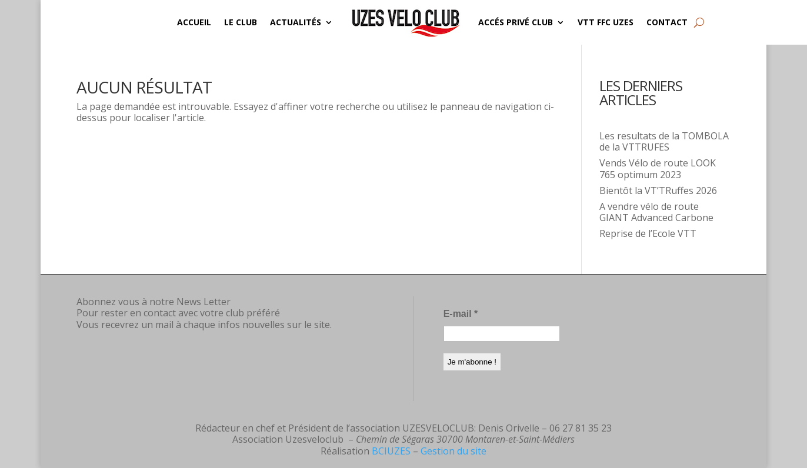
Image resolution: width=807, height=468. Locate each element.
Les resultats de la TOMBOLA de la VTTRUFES (664, 141)
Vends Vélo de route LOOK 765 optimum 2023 (657, 168)
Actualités (295, 22)
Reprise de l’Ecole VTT (647, 233)
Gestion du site (453, 450)
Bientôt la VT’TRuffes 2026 (658, 190)
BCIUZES (391, 450)
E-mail (460, 314)
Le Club (240, 22)
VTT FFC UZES (605, 22)
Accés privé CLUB (515, 22)
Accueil (194, 22)
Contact (667, 22)
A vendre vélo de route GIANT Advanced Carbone (656, 212)
